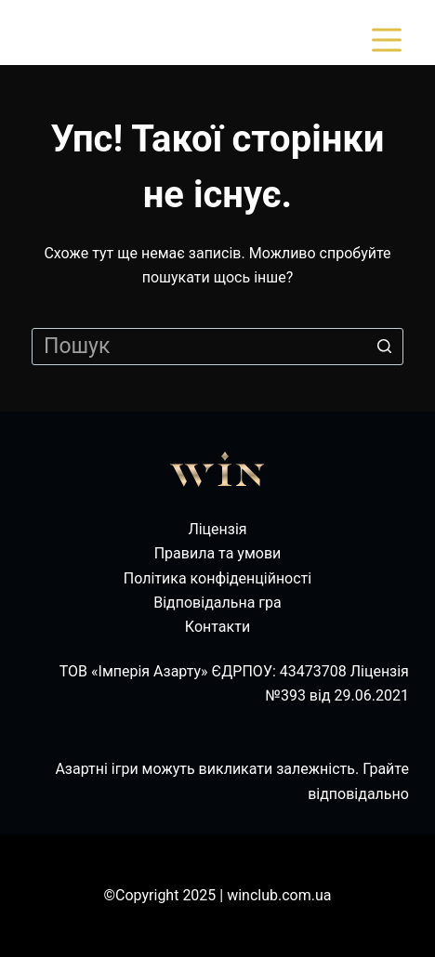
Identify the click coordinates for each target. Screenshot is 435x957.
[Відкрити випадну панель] (390, 40)
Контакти (217, 627)
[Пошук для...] (217, 346)
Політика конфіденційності (217, 578)
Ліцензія (217, 529)
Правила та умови (218, 553)
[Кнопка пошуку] (384, 346)
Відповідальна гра (217, 602)
